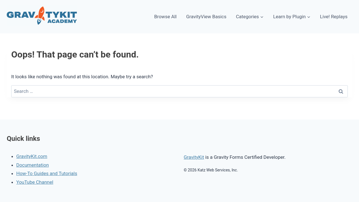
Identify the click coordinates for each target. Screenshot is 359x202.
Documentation (32, 165)
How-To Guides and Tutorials (46, 173)
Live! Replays (334, 16)
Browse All (165, 16)
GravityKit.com (31, 156)
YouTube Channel (34, 182)
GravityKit (194, 157)
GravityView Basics (206, 16)
